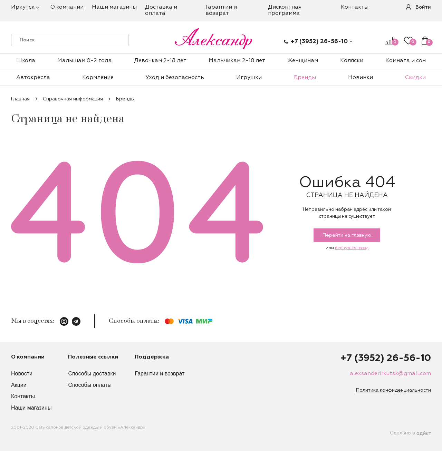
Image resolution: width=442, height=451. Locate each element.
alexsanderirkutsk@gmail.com (390, 373)
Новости (21, 373)
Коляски (351, 60)
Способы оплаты (90, 385)
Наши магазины (114, 7)
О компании (67, 7)
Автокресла (33, 77)
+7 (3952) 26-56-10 (319, 42)
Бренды (305, 77)
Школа (25, 60)
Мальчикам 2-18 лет (237, 60)
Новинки (360, 77)
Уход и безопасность (175, 77)
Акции (19, 385)
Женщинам (302, 60)
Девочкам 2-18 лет (160, 60)
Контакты (354, 7)
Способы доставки (92, 373)
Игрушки (249, 77)
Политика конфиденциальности (393, 390)
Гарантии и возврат (159, 373)
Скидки (415, 77)
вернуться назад (351, 248)
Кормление (98, 77)
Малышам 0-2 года (84, 60)
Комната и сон (405, 60)
